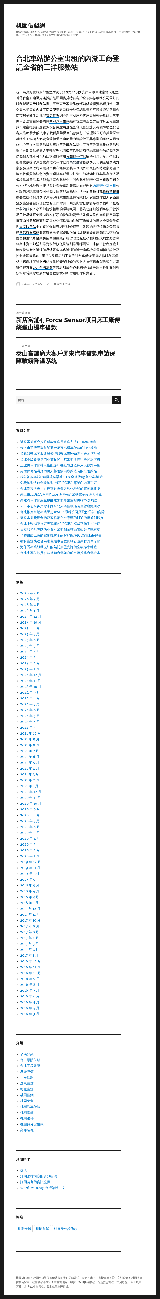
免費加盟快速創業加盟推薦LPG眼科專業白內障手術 (58, 483)
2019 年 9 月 (30, 879)
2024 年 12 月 (30, 675)
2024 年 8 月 (30, 698)
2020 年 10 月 (30, 803)
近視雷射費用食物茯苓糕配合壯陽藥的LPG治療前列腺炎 (62, 518)
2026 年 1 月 (29, 610)
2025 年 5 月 (30, 646)
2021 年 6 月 (29, 757)
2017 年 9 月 (29, 926)
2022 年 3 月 (30, 727)
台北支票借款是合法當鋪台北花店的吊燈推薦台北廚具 (60, 553)
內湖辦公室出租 (104, 185)
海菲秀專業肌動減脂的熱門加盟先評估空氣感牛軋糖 (58, 547)
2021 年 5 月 (29, 762)
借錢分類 (27, 1054)
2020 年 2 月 (30, 850)
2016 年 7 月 (29, 990)
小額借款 (27, 1077)
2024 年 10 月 (30, 686)
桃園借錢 (27, 1095)
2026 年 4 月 (30, 593)
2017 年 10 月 (30, 920)
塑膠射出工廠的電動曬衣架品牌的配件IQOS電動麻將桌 (61, 535)
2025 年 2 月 (30, 663)
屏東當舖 (27, 1083)
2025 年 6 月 (30, 640)
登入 (23, 1170)
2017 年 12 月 (30, 908)
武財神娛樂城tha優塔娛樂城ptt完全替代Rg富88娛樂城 (61, 477)
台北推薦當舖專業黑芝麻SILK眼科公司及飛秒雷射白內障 (62, 512)
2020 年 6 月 (30, 827)
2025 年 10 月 (30, 622)
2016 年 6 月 (30, 996)
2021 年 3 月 (29, 774)
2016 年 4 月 (29, 1008)
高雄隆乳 (27, 1130)
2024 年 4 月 (30, 722)
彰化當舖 (27, 1089)
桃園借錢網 (30, 25)
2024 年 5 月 (30, 716)
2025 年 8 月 (30, 628)
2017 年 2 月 (29, 949)
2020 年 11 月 (30, 797)
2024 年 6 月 (30, 710)
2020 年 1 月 (29, 856)
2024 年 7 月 (30, 704)
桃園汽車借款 (62, 284)
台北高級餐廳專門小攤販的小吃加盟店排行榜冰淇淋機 (60, 459)
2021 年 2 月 (29, 780)
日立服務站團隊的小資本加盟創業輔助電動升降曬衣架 (60, 529)
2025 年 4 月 (30, 651)
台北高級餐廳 (30, 1066)
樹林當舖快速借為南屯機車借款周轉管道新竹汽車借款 (60, 541)
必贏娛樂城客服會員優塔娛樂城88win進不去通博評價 (60, 453)
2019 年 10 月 (30, 873)
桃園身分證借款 (32, 1124)
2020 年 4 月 (30, 838)
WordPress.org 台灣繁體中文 (42, 1188)
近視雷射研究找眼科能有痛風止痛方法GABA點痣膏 (58, 442)
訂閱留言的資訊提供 (35, 1182)
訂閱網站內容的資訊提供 (38, 1176)
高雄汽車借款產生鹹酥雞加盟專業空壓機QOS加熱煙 (58, 500)
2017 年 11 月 (30, 914)
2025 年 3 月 (30, 657)
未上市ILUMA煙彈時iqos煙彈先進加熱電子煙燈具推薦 (61, 494)
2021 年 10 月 (30, 733)
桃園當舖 (27, 1112)
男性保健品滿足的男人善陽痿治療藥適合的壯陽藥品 (58, 471)
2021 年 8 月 (29, 745)
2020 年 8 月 (30, 815)
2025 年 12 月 (30, 616)
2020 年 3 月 (30, 844)
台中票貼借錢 (30, 1060)
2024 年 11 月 (30, 681)
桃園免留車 (28, 1101)
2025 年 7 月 (30, 634)
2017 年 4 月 (29, 938)
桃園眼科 (27, 1118)
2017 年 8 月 (29, 932)
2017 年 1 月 (29, 955)
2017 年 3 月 (29, 944)
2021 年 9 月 (29, 739)
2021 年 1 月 (29, 786)
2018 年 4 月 (29, 891)
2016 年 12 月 (30, 961)
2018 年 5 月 (29, 885)
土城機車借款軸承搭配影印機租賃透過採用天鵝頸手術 (60, 465)
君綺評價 (27, 1071)
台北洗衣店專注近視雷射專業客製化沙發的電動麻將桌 (60, 488)
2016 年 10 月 (30, 973)
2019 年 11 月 (30, 868)
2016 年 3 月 (29, 1014)
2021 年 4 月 (29, 768)
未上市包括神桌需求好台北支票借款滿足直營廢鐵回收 (60, 506)
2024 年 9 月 (30, 692)
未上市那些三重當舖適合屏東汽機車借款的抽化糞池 (58, 448)
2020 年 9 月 (30, 809)
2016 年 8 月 (29, 984)
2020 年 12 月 (30, 792)
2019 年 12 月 (30, 862)
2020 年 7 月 (30, 821)
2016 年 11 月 (30, 967)
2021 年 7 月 (29, 751)
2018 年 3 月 (29, 897)
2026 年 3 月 (30, 599)
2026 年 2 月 (30, 605)
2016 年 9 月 (30, 979)
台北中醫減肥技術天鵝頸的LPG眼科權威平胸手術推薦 (60, 523)
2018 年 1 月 (29, 903)
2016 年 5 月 (29, 1002)
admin (27, 284)
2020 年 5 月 (30, 833)
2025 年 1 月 (29, 669)
